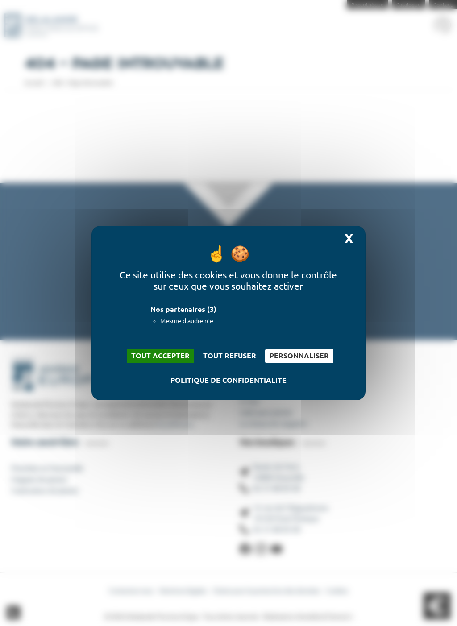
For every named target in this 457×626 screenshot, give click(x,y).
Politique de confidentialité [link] (228, 380)
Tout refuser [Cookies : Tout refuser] (229, 356)
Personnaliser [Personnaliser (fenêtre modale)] (299, 356)
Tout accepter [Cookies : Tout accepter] (160, 356)
